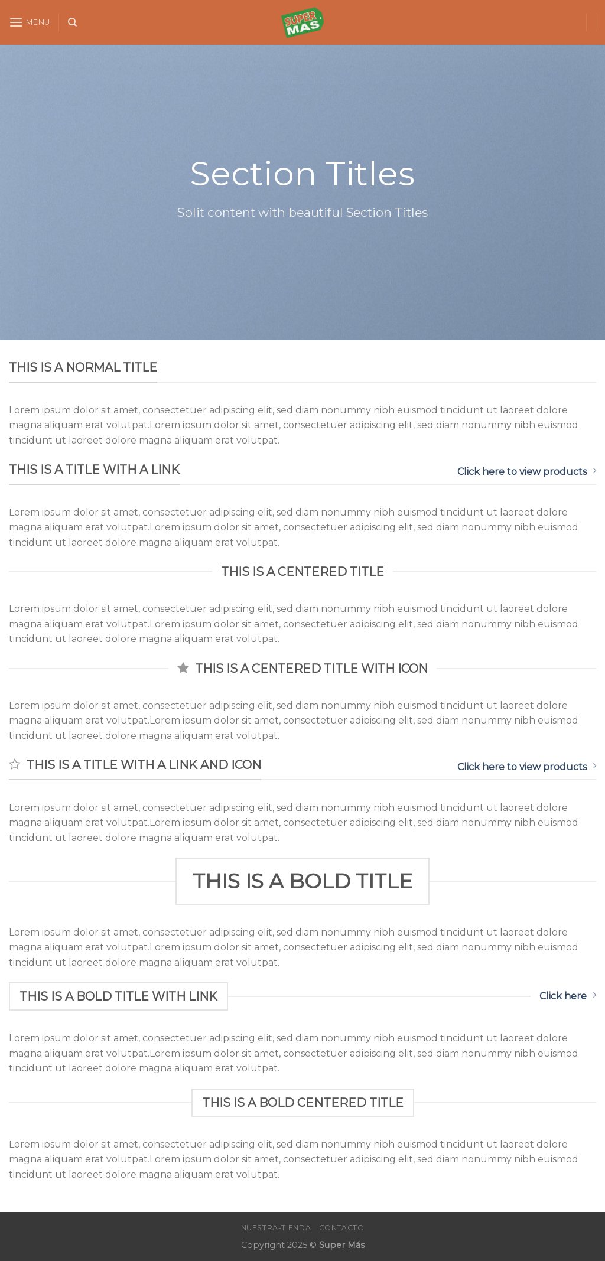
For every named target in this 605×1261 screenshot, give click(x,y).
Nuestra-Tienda (276, 1227)
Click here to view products (526, 471)
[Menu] (29, 22)
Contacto (342, 1227)
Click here (567, 996)
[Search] (72, 22)
